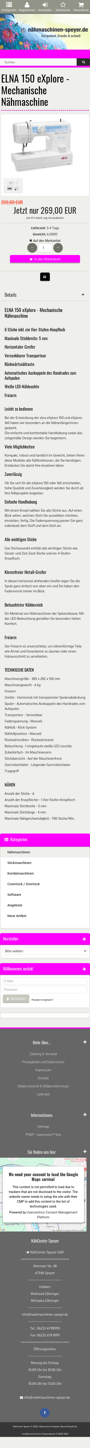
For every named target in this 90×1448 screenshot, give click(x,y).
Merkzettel (63, 7)
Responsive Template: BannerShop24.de (58, 1426)
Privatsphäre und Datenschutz (43, 1062)
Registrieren (27, 7)
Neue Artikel (16, 916)
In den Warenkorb (45, 259)
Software (14, 894)
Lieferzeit (43, 1094)
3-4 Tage (53, 228)
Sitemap (43, 1126)
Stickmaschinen (19, 863)
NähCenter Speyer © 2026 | (26, 1426)
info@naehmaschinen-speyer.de (47, 1397)
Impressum (43, 1070)
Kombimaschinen (20, 873)
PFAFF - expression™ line (43, 1134)
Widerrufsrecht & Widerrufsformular (43, 1086)
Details (45, 294)
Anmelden (45, 7)
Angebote (14, 905)
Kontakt (43, 1078)
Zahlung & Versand (43, 1054)
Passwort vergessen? (42, 999)
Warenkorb (80, 7)
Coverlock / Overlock (23, 884)
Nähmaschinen (18, 852)
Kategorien (9, 7)
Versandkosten (56, 218)
